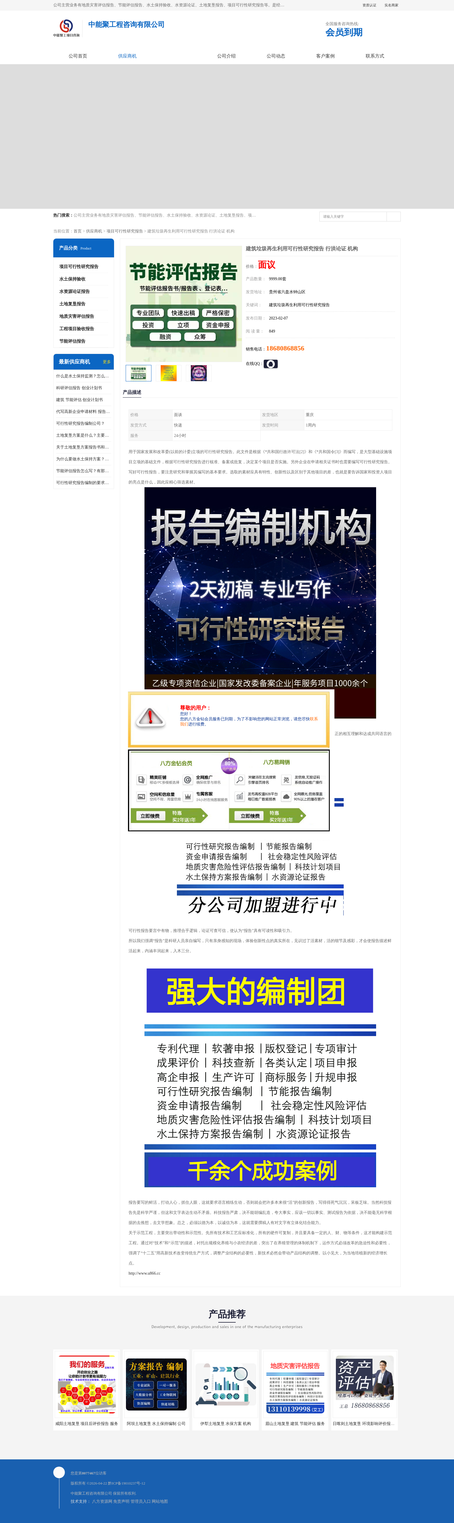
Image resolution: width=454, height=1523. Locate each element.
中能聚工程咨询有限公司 (91, 1493)
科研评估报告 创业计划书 (79, 388)
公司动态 (276, 55)
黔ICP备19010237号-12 (126, 1483)
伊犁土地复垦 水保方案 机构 (225, 1424)
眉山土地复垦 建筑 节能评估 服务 (295, 1424)
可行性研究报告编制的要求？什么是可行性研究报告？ (83, 483)
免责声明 (121, 1501)
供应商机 (127, 55)
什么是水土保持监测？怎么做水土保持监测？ (83, 376)
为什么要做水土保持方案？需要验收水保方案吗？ (83, 459)
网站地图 (160, 1501)
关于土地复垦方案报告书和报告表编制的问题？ (83, 447)
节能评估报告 (72, 341)
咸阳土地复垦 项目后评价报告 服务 (86, 1424)
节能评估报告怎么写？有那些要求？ (83, 471)
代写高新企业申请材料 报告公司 (83, 411)
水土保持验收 (72, 279)
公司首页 (78, 55)
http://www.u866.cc (144, 1273)
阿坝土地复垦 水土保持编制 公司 (156, 1424)
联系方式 (375, 55)
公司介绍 (226, 55)
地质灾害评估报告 (76, 316)
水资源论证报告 (74, 291)
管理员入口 (141, 1501)
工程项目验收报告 (76, 328)
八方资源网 (102, 1501)
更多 (107, 362)
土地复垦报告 (72, 304)
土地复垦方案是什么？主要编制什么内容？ (83, 435)
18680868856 (285, 348)
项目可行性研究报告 (125, 231)
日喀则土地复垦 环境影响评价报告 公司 (368, 1424)
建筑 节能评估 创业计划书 (79, 400)
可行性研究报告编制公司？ (80, 423)
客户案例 (325, 55)
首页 (78, 231)
